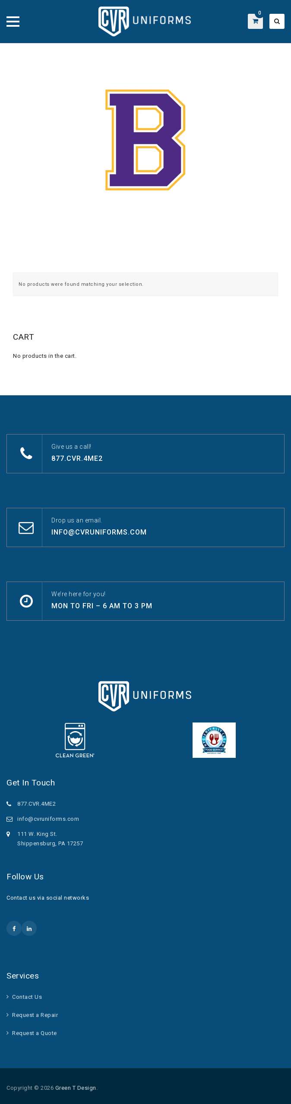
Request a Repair (35, 1015)
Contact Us (27, 997)
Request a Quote (34, 1033)
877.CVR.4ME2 (77, 458)
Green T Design (75, 1088)
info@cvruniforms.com (99, 532)
